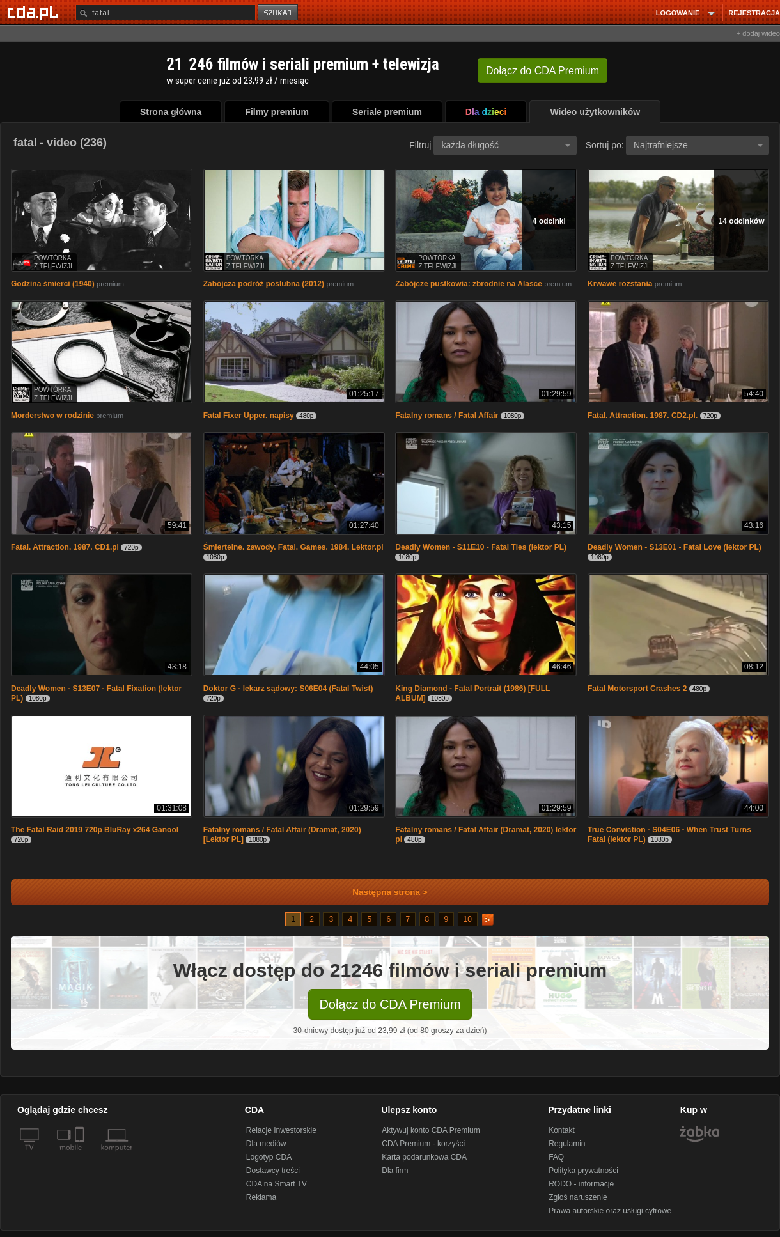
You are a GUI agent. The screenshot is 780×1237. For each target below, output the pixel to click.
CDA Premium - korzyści (423, 1143)
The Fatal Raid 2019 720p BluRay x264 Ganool (94, 829)
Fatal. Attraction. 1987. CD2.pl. (643, 415)
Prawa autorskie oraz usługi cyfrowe (610, 1210)
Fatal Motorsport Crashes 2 (637, 688)
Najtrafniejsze (698, 145)
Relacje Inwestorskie (281, 1130)
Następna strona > (381, 892)
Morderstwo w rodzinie (52, 415)
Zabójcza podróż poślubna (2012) (263, 283)
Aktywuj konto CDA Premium (431, 1130)
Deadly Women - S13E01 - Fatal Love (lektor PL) (674, 547)
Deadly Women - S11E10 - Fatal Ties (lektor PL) (480, 547)
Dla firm (395, 1170)
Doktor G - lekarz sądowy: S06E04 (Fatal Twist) (288, 688)
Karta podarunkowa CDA (424, 1157)
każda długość (505, 145)
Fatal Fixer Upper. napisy (248, 415)
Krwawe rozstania (620, 283)
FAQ (556, 1157)
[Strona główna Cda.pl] (34, 12)
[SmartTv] (81, 1155)
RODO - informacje (581, 1183)
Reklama (261, 1197)
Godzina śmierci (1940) (53, 283)
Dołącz (542, 70)
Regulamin (567, 1143)
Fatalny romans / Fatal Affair (446, 415)
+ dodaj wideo (758, 33)
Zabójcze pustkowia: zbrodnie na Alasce (468, 283)
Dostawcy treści (273, 1170)
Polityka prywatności (583, 1170)
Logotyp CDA (269, 1157)
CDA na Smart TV (276, 1183)
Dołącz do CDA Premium (389, 1004)
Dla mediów (266, 1143)
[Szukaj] (165, 12)
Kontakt (562, 1130)
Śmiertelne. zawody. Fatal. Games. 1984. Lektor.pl (293, 547)
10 (468, 919)
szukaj (279, 13)
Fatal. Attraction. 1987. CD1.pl (65, 547)
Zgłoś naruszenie (578, 1197)
